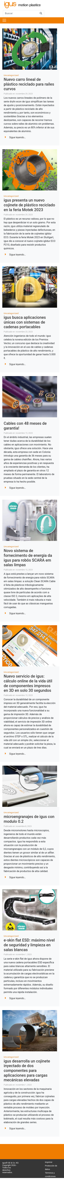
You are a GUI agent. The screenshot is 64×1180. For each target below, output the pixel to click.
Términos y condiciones (50, 1175)
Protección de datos (51, 1167)
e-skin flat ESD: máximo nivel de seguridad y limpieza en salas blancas (29, 945)
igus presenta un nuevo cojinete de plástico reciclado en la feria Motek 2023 (29, 205)
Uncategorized (11, 75)
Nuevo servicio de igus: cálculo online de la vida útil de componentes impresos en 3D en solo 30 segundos (28, 683)
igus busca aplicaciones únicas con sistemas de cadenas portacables (25, 322)
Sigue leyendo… (15, 137)
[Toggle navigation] (4, 20)
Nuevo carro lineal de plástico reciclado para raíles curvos (29, 84)
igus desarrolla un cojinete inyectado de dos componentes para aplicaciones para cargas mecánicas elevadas (27, 1070)
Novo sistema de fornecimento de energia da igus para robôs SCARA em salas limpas (28, 557)
